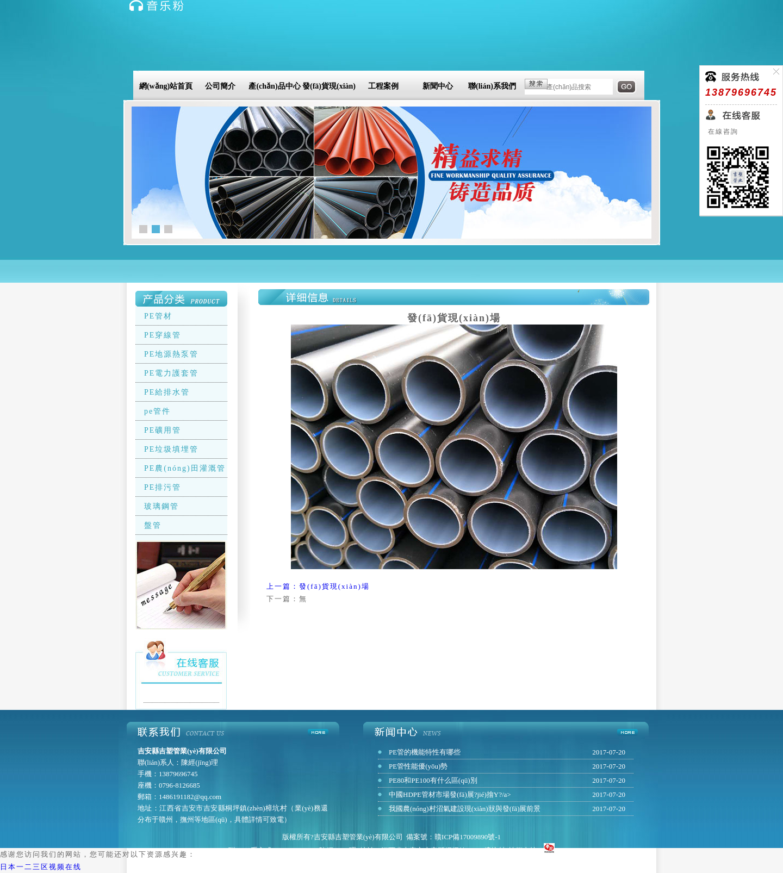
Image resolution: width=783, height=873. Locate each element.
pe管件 (157, 411)
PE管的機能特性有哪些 (425, 752)
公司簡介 (220, 86)
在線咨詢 (721, 131)
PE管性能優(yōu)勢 (418, 766)
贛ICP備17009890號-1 (467, 837)
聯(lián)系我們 (492, 86)
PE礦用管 (162, 430)
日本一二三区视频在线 (41, 867)
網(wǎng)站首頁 (165, 86)
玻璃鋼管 (161, 506)
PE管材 (158, 316)
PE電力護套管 (171, 373)
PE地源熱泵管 (171, 354)
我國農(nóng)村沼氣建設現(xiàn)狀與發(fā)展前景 (464, 809)
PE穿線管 (162, 335)
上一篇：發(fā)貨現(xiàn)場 (318, 586)
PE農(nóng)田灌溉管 (185, 468)
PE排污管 (162, 487)
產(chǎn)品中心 (274, 86)
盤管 (152, 525)
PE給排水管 (167, 392)
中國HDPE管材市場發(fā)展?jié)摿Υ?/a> (450, 794)
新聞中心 (437, 86)
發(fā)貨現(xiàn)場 (329, 87)
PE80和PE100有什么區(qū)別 (433, 780)
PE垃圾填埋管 (171, 449)
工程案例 (383, 86)
